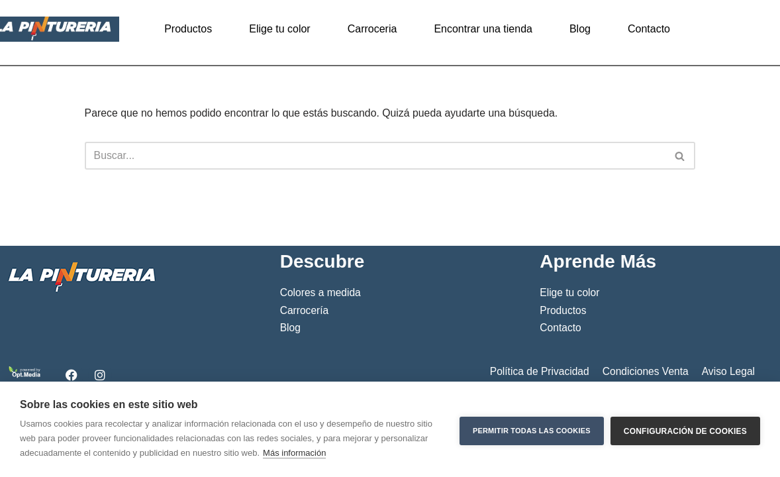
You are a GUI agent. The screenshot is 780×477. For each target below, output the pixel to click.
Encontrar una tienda (483, 28)
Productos (188, 28)
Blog (580, 28)
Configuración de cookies (685, 429)
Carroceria (372, 28)
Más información (294, 453)
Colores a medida (321, 364)
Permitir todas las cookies (532, 429)
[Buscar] (375, 156)
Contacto (649, 28)
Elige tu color (280, 28)
